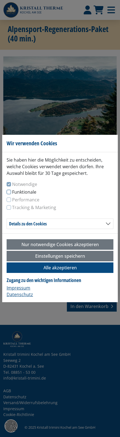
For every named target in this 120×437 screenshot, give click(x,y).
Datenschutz (20, 294)
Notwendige (24, 184)
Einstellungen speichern (60, 256)
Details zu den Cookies (28, 224)
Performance (25, 200)
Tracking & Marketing (34, 207)
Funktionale (24, 192)
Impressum (18, 288)
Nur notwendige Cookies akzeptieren (60, 244)
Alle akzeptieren (60, 268)
